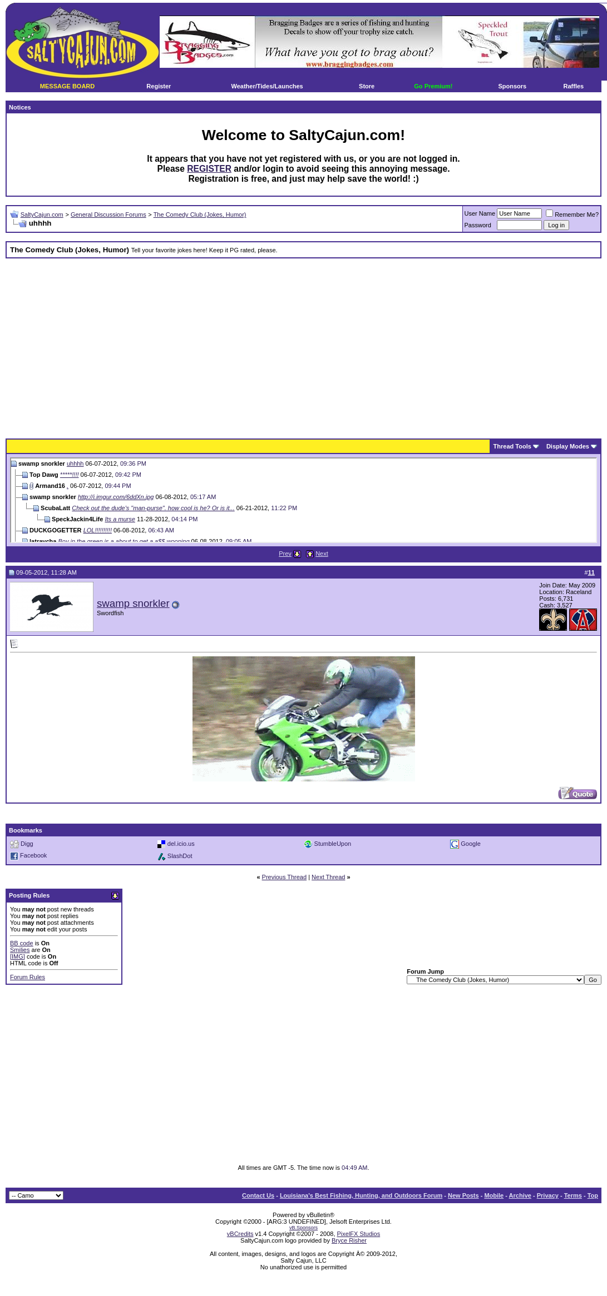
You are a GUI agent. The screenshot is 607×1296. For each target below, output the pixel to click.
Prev (285, 553)
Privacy (548, 1195)
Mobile (494, 1195)
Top (593, 1195)
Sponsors (513, 86)
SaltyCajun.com (42, 214)
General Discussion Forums (108, 214)
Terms (573, 1195)
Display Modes (567, 446)
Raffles (574, 86)
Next (321, 553)
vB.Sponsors (303, 1227)
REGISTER (209, 168)
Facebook (33, 855)
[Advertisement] (264, 344)
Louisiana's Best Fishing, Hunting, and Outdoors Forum (361, 1195)
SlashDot (180, 856)
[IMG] (17, 956)
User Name (480, 213)
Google (470, 843)
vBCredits (240, 1233)
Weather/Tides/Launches (267, 86)
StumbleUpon (333, 843)
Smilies (19, 949)
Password (478, 225)
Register (158, 86)
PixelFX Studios (359, 1233)
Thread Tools (512, 446)
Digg (27, 843)
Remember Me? (572, 214)
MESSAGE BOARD (67, 86)
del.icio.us (181, 843)
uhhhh (75, 463)
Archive (520, 1195)
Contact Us (258, 1195)
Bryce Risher (349, 1240)
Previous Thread (284, 877)
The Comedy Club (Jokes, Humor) (200, 214)
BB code (21, 943)
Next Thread (328, 877)
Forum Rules (27, 977)
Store (366, 86)
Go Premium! (433, 86)
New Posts (463, 1195)
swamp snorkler (133, 603)
